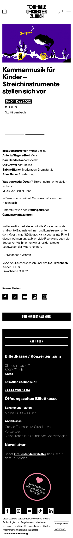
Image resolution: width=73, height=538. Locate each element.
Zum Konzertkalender (36, 317)
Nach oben (36, 341)
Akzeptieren (61, 523)
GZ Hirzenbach (58, 263)
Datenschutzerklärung (15, 533)
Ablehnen (60, 528)
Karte (9, 374)
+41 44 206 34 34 (17, 390)
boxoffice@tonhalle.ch (21, 382)
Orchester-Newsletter (30, 454)
